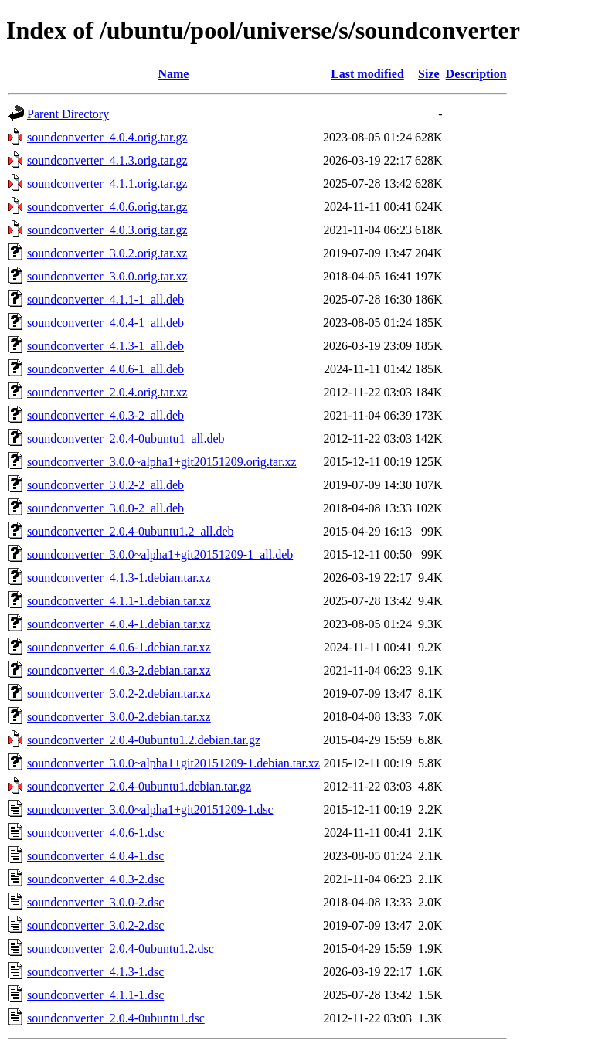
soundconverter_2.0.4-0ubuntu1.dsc (116, 1018)
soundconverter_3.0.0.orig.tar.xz (107, 276)
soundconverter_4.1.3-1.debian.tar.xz (119, 577)
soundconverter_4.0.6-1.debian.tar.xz (119, 647)
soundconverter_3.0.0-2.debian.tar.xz (119, 716)
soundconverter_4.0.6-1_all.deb (105, 369)
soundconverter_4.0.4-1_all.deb (105, 322)
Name (173, 73)
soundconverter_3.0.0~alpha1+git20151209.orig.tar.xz (162, 461)
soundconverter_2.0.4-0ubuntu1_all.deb (126, 438)
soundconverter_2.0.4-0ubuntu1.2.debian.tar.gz (143, 739)
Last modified (367, 73)
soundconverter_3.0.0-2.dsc (95, 902)
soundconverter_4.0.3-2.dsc (95, 879)
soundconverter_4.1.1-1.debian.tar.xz (119, 600)
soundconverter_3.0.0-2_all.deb (105, 508)
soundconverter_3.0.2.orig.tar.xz (107, 253)
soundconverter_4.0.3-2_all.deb (105, 415)
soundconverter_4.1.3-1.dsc (95, 971)
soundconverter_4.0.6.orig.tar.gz (107, 206)
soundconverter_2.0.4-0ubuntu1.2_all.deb (130, 531)
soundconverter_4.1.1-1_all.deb (105, 299)
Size (429, 73)
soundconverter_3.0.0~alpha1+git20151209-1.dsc (150, 809)
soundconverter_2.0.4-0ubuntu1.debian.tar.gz (139, 786)
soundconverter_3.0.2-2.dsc (95, 925)
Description (476, 73)
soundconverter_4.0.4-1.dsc (95, 855)
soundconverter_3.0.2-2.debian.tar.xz (119, 693)
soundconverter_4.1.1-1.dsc (95, 994)
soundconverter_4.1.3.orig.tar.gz (107, 160)
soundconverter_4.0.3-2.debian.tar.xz (119, 670)
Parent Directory (68, 114)
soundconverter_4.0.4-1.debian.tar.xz (119, 624)
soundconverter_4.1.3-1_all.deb (105, 345)
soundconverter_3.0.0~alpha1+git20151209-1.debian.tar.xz (173, 763)
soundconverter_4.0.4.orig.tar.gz (107, 137)
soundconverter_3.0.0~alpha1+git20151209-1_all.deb (160, 554)
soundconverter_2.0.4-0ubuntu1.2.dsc (120, 948)
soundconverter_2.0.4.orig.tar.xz (107, 392)
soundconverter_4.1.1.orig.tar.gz (107, 183)
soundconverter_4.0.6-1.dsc (95, 832)
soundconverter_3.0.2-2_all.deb (105, 484)
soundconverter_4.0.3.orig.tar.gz (107, 229)
